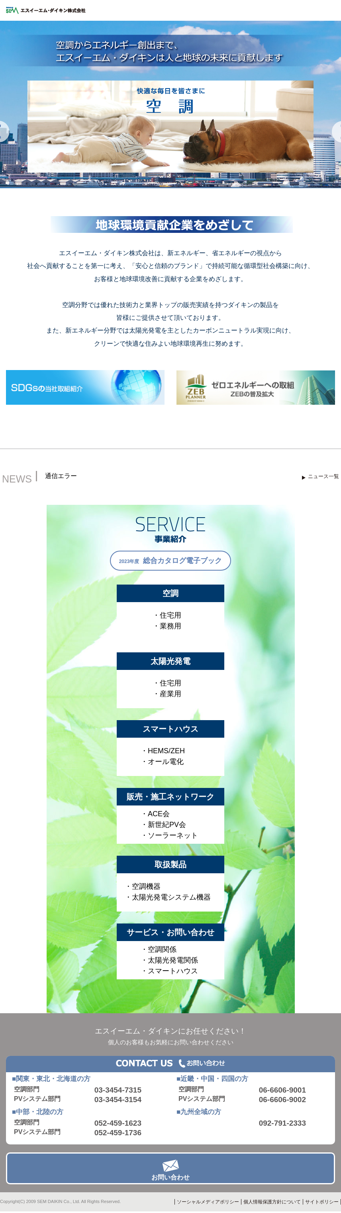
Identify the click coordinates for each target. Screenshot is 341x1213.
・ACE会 (155, 814)
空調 (170, 593)
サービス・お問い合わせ (170, 932)
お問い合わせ (170, 1177)
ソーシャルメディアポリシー (208, 1202)
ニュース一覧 (323, 476)
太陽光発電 (170, 661)
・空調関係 (158, 949)
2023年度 (170, 560)
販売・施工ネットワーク (170, 796)
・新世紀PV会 (163, 825)
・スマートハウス (169, 971)
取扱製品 (170, 864)
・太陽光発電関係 (169, 960)
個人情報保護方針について (272, 1202)
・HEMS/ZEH (163, 751)
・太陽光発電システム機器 (168, 897)
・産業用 (167, 694)
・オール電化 (162, 762)
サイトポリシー (322, 1202)
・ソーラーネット (169, 835)
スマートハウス (170, 729)
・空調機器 (143, 886)
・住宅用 (167, 615)
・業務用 (167, 626)
